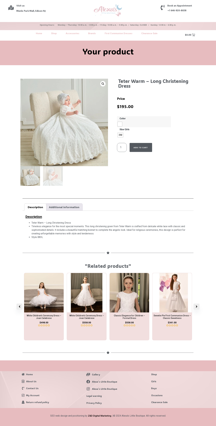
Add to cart (141, 147)
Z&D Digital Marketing (99, 415)
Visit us (20, 5)
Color (123, 118)
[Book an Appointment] (162, 7)
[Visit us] (11, 7)
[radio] (120, 124)
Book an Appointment (179, 5)
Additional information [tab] (64, 207)
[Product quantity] (122, 147)
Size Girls (124, 129)
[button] (103, 83)
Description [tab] (35, 207)
